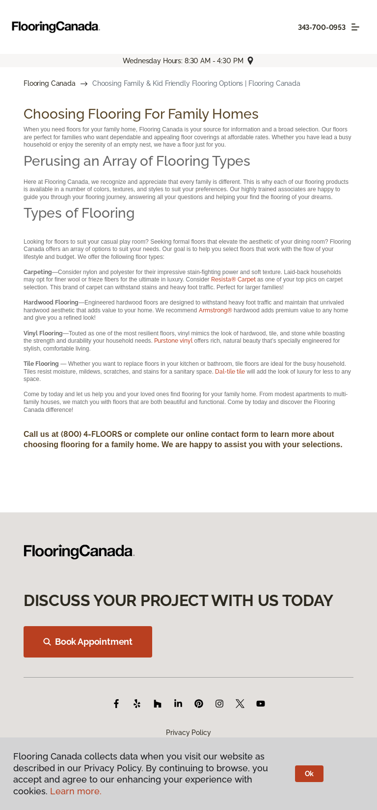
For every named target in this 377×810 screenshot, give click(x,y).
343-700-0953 (322, 27)
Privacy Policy (188, 732)
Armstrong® (215, 310)
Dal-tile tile (230, 371)
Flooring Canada (50, 83)
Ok (309, 774)
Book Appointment (88, 641)
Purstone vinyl (173, 340)
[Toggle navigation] (355, 27)
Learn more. (76, 791)
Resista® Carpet (234, 279)
